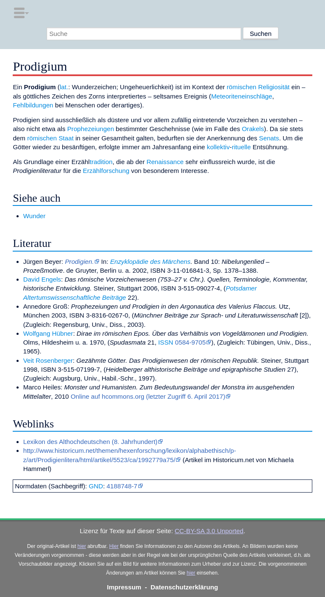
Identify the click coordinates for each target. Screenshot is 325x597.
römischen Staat (50, 138)
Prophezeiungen (90, 128)
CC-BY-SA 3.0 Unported (209, 530)
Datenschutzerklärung (184, 587)
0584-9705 (190, 342)
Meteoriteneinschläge (241, 96)
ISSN (165, 342)
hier (81, 546)
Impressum (124, 587)
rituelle (241, 147)
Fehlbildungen (33, 105)
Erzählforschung (106, 170)
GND (96, 486)
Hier (113, 546)
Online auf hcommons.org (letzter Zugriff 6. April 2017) (148, 396)
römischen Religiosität (258, 86)
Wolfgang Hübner (48, 333)
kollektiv (218, 147)
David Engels (42, 279)
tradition (101, 161)
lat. (64, 86)
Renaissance (165, 161)
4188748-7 (122, 486)
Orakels (253, 128)
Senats (269, 138)
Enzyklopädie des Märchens (150, 261)
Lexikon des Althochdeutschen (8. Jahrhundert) (90, 441)
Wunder (34, 215)
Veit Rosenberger (48, 360)
